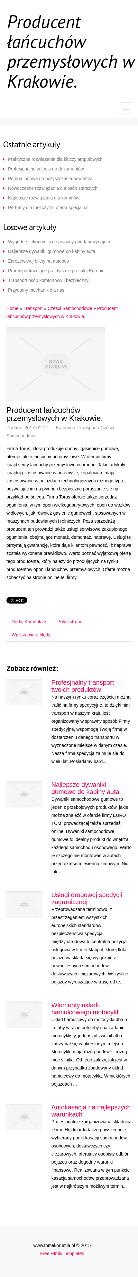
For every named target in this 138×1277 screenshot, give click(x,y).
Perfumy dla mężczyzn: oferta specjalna (47, 207)
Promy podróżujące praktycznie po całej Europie (56, 270)
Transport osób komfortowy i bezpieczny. (48, 280)
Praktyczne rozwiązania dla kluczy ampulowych (55, 159)
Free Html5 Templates (62, 1253)
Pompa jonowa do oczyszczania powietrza (50, 178)
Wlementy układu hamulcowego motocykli (85, 1008)
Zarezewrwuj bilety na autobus (38, 261)
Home (12, 308)
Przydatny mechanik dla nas (36, 290)
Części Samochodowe (70, 308)
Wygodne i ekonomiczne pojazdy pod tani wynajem (59, 241)
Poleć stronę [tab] (69, 621)
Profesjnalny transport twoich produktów (82, 686)
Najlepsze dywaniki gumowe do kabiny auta (51, 251)
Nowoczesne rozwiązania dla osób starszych (52, 188)
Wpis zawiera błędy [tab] (31, 634)
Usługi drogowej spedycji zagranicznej (86, 898)
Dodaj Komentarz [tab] (29, 621)
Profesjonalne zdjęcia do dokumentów (46, 168)
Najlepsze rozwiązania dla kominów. (44, 197)
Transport (32, 308)
